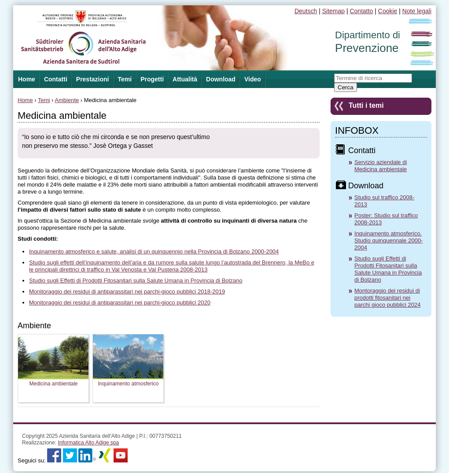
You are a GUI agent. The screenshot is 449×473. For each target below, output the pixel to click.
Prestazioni (92, 79)
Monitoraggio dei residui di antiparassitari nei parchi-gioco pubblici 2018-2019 (127, 291)
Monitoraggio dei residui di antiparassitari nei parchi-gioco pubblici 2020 (119, 302)
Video (252, 79)
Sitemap (333, 11)
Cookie (387, 11)
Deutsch (305, 11)
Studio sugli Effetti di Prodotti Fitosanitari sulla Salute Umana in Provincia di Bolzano (136, 280)
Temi (125, 79)
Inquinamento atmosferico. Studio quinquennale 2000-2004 (388, 240)
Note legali (416, 11)
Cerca (345, 87)
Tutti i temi (366, 105)
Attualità (185, 79)
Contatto (361, 11)
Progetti (152, 79)
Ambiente (67, 100)
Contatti (55, 79)
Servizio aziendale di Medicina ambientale (380, 165)
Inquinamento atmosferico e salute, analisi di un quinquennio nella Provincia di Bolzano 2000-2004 (154, 251)
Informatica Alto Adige (88, 443)
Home (25, 100)
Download (221, 79)
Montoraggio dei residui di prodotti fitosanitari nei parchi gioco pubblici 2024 (387, 297)
